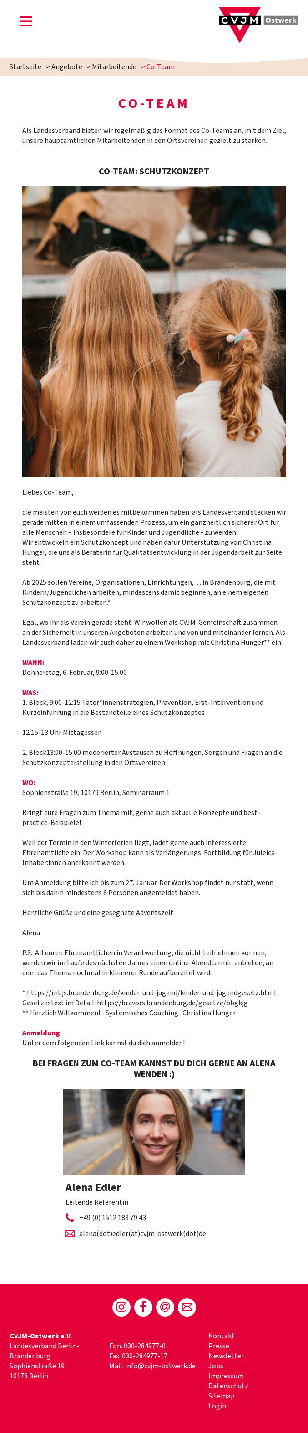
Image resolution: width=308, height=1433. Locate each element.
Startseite (25, 67)
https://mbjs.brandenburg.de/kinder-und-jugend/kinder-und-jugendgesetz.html (151, 993)
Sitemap (221, 1396)
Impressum (226, 1376)
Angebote (66, 67)
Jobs (215, 1366)
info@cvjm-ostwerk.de (160, 1366)
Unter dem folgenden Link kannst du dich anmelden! (103, 1043)
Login (217, 1406)
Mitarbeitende (114, 67)
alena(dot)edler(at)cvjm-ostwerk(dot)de (142, 1234)
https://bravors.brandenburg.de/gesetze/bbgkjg (172, 1003)
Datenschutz (228, 1386)
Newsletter (226, 1356)
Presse (218, 1346)
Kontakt (221, 1336)
